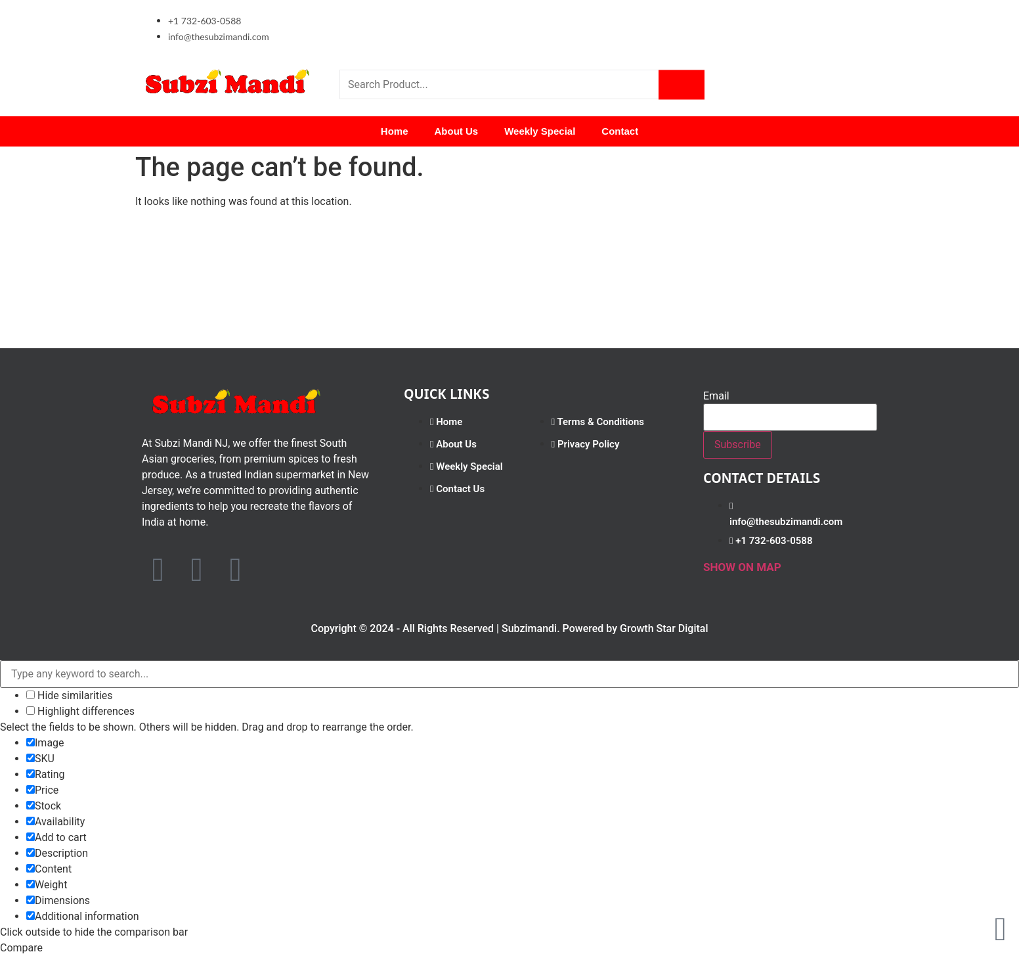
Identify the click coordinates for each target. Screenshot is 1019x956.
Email (716, 396)
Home (394, 131)
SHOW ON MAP (742, 567)
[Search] (682, 84)
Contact (619, 131)
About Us (457, 131)
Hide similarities (69, 696)
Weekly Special (539, 131)
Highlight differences (80, 711)
